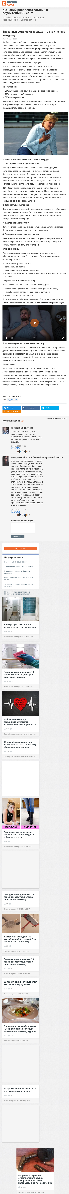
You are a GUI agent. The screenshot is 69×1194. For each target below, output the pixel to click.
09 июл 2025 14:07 (18, 509)
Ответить (15, 447)
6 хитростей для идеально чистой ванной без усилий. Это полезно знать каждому (20, 939)
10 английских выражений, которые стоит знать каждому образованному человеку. (20, 744)
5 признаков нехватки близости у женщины (18, 572)
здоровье (12, 399)
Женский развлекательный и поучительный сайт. (25, 11)
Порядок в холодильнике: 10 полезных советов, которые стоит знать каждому (19, 674)
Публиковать (18, 537)
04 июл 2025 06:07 (18, 446)
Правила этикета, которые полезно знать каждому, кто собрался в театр (19, 834)
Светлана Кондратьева (22, 427)
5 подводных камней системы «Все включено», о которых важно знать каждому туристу (20, 1028)
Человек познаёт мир (11, 637)
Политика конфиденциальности (17, 594)
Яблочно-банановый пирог (15, 562)
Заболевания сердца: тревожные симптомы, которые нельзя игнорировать (20, 722)
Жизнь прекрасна (10, 909)
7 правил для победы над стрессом (18, 566)
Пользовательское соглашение (17, 592)
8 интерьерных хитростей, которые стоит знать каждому (20, 625)
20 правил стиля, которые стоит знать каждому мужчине (20, 983)
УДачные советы (10, 951)
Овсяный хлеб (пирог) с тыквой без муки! (18, 578)
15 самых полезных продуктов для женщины (18, 585)
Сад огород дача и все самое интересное (18, 756)
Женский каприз (10, 1041)
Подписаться (20, 548)
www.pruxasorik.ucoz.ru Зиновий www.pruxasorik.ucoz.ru (37, 457)
